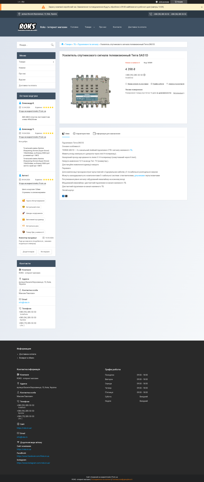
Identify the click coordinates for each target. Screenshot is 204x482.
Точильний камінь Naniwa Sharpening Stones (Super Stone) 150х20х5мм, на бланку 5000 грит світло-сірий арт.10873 (36, 162)
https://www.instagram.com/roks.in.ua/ (33, 463)
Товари (88, 27)
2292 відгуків (164, 2)
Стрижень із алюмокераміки (33, 192)
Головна (74, 27)
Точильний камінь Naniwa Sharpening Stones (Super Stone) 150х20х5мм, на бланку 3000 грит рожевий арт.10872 (36, 151)
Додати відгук (28, 252)
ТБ (74, 44)
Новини (22, 68)
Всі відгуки (45, 252)
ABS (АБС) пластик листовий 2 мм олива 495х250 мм (36, 118)
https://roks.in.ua (24, 449)
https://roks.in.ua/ (24, 428)
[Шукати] (52, 45)
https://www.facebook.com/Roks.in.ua (33, 456)
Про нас (102, 27)
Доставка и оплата (27, 354)
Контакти (117, 27)
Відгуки (22, 80)
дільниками (139, 175)
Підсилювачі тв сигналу (88, 44)
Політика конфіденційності (122, 479)
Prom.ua (115, 477)
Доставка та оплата (28, 85)
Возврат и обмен (26, 358)
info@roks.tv (24, 302)
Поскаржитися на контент (101, 479)
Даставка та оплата (137, 27)
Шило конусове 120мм (31, 189)
